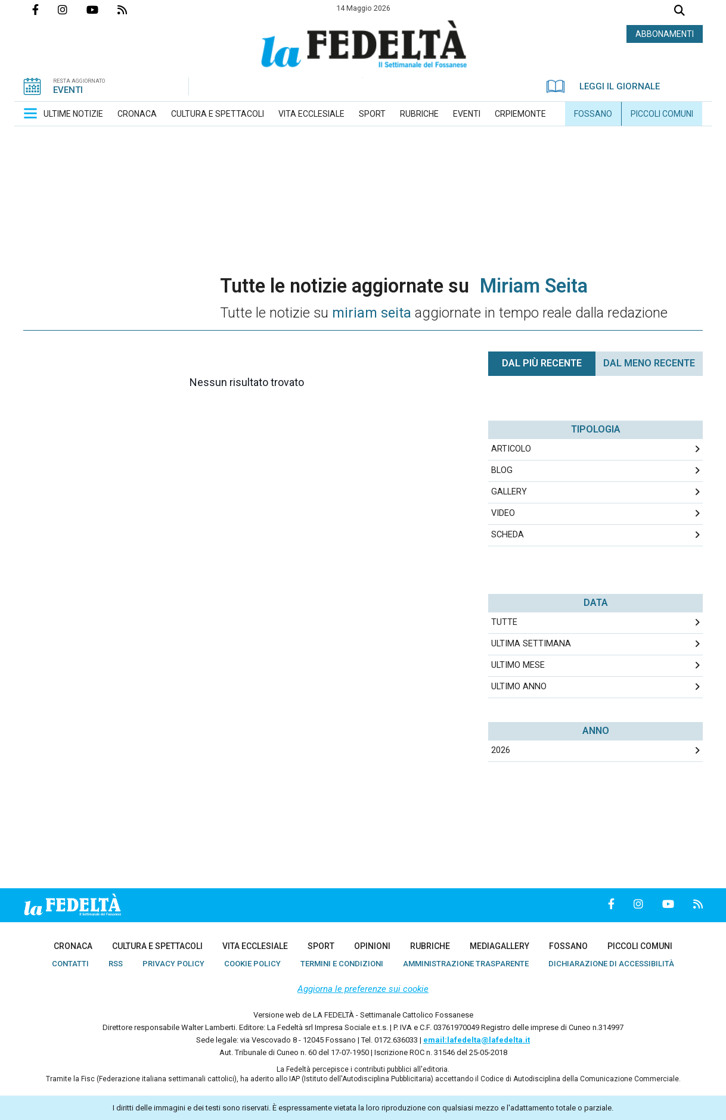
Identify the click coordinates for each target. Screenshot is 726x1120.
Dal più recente (542, 363)
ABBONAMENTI (664, 34)
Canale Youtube (101, 9)
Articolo (511, 449)
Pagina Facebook (45, 9)
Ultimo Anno (519, 687)
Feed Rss (131, 9)
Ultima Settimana (531, 644)
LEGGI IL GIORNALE (603, 86)
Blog (502, 470)
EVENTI (68, 90)
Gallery (509, 492)
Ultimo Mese (518, 665)
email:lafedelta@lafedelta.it (476, 1039)
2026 (500, 750)
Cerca (679, 11)
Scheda (507, 535)
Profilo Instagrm (72, 9)
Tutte (504, 622)
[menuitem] (73, 114)
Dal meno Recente (649, 363)
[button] (30, 113)
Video (503, 513)
